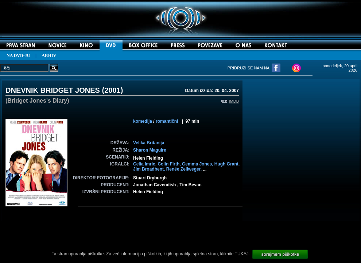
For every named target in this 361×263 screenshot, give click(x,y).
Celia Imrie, (145, 164)
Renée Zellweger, (184, 169)
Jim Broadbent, (149, 169)
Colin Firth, (170, 164)
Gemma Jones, (198, 164)
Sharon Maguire (149, 150)
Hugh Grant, (227, 164)
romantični (167, 121)
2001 (112, 90)
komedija (142, 121)
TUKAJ (242, 253)
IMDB (230, 101)
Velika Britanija (148, 142)
